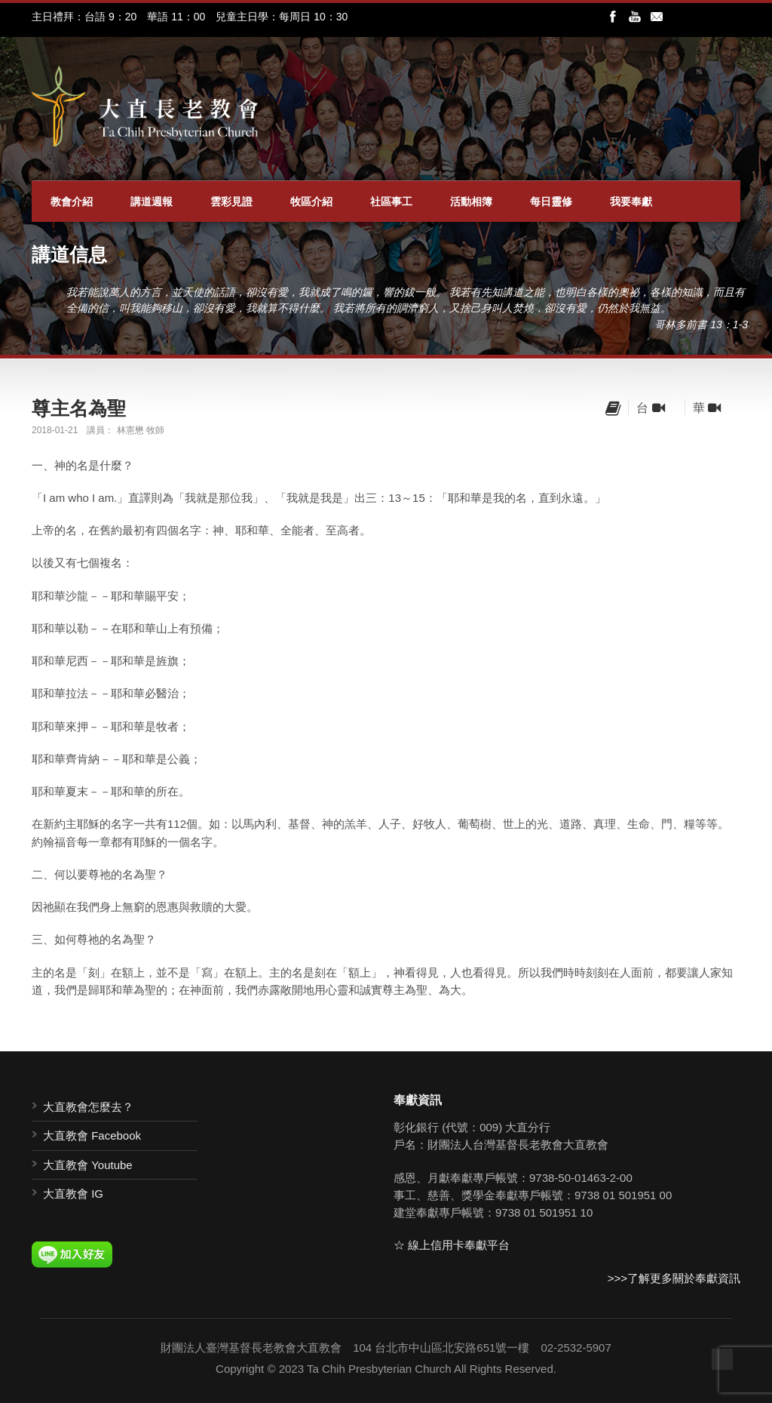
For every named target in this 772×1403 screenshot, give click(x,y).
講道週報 (151, 201)
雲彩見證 (231, 201)
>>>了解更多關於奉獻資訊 (674, 1278)
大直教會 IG (73, 1193)
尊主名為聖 (79, 408)
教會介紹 (72, 201)
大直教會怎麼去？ (88, 1106)
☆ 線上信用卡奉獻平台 (452, 1244)
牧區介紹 (311, 201)
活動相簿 (471, 201)
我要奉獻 (631, 201)
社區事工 (391, 201)
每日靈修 (551, 201)
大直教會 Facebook (92, 1135)
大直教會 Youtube (88, 1164)
